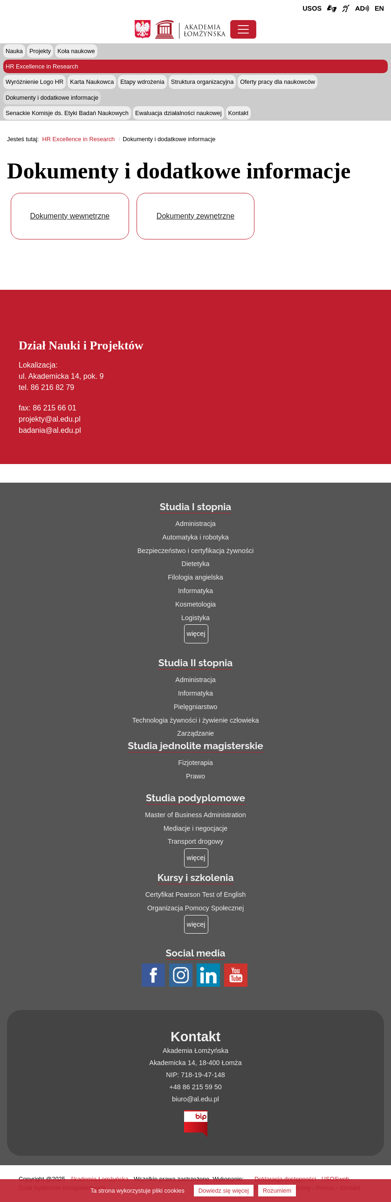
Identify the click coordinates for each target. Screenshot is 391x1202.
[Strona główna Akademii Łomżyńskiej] (190, 28)
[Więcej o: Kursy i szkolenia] (196, 924)
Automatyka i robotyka (195, 537)
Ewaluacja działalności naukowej (178, 112)
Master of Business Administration (195, 815)
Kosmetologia (195, 604)
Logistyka (195, 617)
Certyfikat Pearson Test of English (195, 894)
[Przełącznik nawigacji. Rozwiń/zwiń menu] (243, 29)
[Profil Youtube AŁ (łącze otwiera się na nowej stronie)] (237, 976)
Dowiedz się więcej (224, 1190)
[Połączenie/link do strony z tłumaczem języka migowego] (331, 9)
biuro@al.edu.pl (195, 1099)
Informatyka (195, 590)
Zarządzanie (195, 733)
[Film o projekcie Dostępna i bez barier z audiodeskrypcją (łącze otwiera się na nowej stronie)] (362, 9)
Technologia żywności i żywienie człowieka (195, 720)
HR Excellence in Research (42, 66)
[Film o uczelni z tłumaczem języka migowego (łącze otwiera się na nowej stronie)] (346, 9)
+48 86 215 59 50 (195, 1087)
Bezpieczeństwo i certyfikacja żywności (195, 550)
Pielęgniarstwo (196, 706)
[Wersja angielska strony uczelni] (379, 9)
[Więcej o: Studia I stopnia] (196, 633)
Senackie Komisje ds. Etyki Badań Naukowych (67, 112)
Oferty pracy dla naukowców (277, 81)
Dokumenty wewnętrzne (70, 216)
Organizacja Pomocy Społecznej (195, 908)
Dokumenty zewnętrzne (195, 216)
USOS (312, 8)
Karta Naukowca (92, 81)
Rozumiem (277, 1190)
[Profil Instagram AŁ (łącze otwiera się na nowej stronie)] (182, 976)
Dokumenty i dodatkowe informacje (52, 97)
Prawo (195, 776)
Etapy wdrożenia (142, 81)
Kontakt (238, 112)
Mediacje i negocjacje (196, 828)
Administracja (195, 523)
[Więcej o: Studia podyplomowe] (196, 857)
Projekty (40, 51)
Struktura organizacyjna (202, 81)
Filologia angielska (195, 577)
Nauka (14, 51)
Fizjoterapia (195, 762)
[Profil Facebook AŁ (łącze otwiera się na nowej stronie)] (154, 976)
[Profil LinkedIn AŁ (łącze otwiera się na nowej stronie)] (209, 976)
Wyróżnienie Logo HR (34, 81)
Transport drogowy (195, 841)
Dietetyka (196, 563)
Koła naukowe (76, 51)
